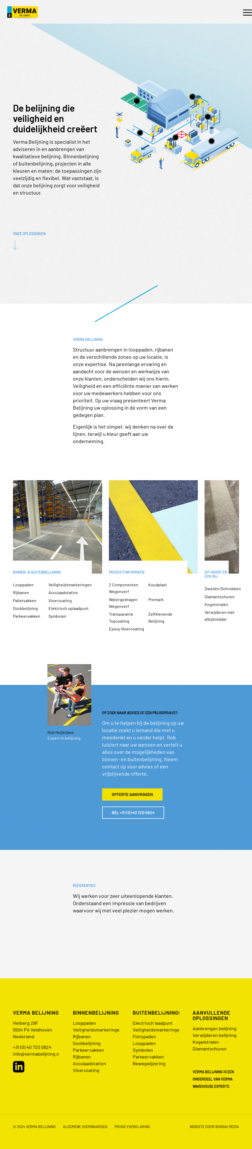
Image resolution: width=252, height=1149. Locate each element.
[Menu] (245, 12)
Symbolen (57, 616)
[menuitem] (245, 12)
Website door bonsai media (214, 1126)
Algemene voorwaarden (85, 1126)
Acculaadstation (63, 592)
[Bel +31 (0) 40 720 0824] (133, 813)
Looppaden (23, 584)
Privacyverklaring (132, 1126)
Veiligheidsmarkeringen (70, 584)
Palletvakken (24, 600)
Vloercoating (60, 600)
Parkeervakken (26, 616)
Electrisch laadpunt (153, 1023)
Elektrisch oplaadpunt (68, 608)
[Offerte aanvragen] (132, 794)
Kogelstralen (216, 604)
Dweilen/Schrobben (223, 588)
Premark (156, 599)
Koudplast (157, 584)
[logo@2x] (22, 12)
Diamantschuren (220, 596)
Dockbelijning (25, 608)
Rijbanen (21, 592)
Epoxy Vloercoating (126, 628)
